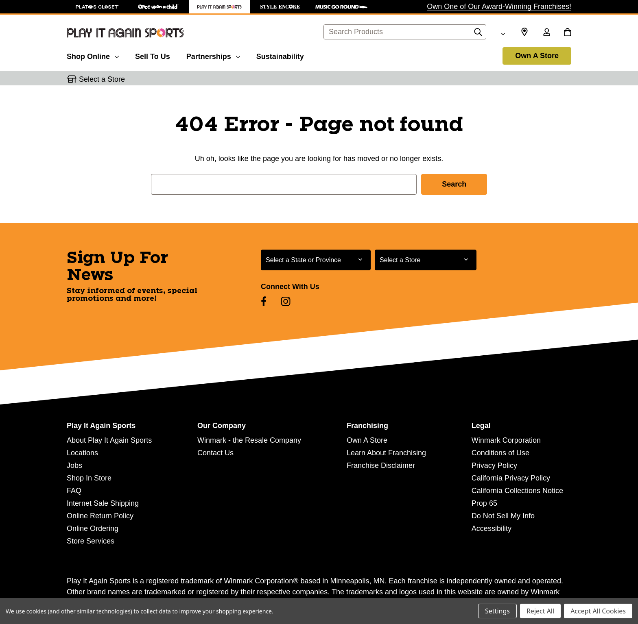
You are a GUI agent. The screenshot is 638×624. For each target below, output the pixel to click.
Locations (82, 453)
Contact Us (215, 453)
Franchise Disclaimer (381, 465)
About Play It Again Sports (109, 440)
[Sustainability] (280, 55)
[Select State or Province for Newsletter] (316, 260)
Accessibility (491, 528)
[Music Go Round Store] (341, 6)
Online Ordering (92, 528)
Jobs (74, 465)
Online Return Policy (100, 516)
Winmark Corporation (506, 440)
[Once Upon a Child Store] (158, 6)
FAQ (74, 491)
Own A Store (537, 56)
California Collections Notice (517, 491)
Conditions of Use (500, 453)
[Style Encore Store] (280, 6)
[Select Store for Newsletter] (425, 260)
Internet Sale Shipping (103, 503)
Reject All (540, 611)
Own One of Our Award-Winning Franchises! (499, 6)
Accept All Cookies (598, 611)
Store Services (90, 541)
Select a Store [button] (102, 79)
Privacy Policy (494, 465)
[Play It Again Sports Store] (219, 6)
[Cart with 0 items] (567, 33)
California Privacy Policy (511, 478)
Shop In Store (89, 478)
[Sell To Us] (152, 55)
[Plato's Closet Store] (97, 6)
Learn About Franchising (386, 453)
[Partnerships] (213, 55)
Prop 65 (484, 503)
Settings (497, 611)
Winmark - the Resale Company (249, 440)
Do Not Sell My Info (503, 516)
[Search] (478, 34)
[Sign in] (546, 33)
